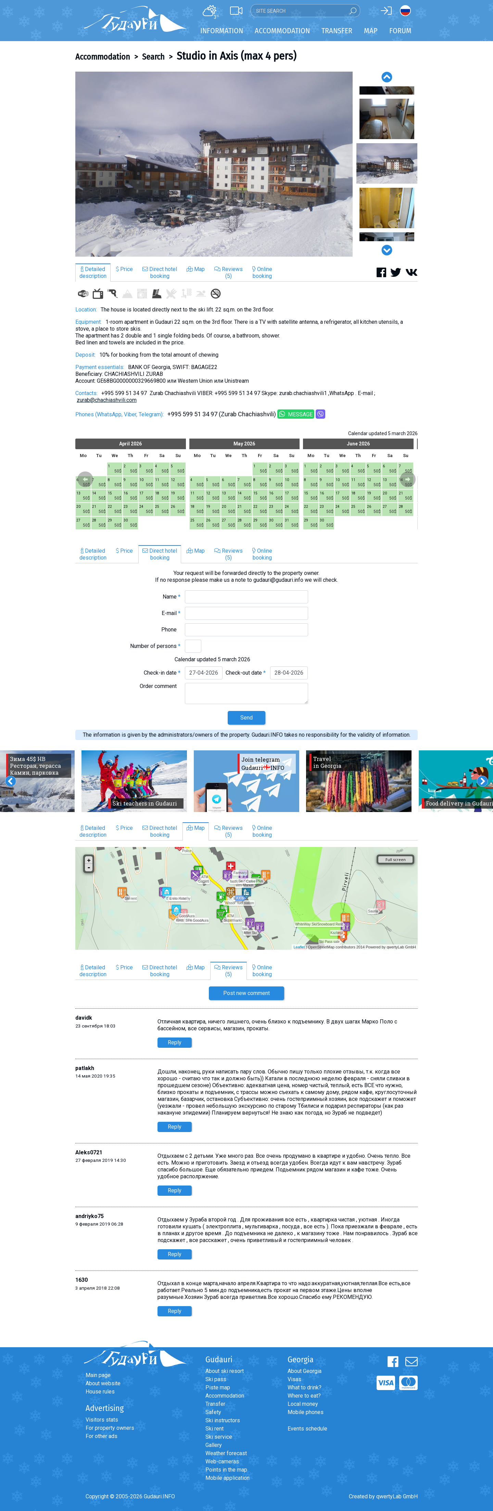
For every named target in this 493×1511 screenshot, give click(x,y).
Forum (400, 30)
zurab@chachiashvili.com (107, 400)
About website (103, 1383)
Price (124, 269)
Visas (294, 1379)
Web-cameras (222, 1461)
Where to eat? (304, 1395)
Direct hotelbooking (159, 272)
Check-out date (246, 672)
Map (371, 30)
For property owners (110, 1428)
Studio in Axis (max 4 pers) (236, 55)
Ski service (218, 1437)
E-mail (171, 613)
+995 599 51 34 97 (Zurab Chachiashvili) (221, 414)
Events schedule (307, 1428)
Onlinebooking (262, 272)
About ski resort (224, 1371)
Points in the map (226, 1469)
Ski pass (215, 1379)
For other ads (101, 1436)
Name (171, 596)
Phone (170, 629)
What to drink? (304, 1387)
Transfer (215, 1404)
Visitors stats (102, 1419)
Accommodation (102, 57)
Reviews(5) (228, 272)
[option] (214, 164)
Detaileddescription (92, 272)
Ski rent (214, 1428)
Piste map (217, 1387)
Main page (98, 1375)
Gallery (213, 1445)
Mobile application (227, 1478)
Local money (303, 1404)
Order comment (160, 686)
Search (153, 57)
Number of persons (155, 646)
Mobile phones (306, 1412)
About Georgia (304, 1371)
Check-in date (162, 672)
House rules (100, 1391)
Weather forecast (226, 1453)
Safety (213, 1412)
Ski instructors (222, 1420)
